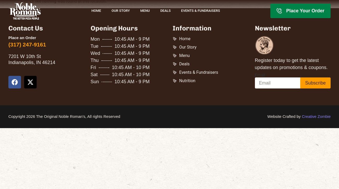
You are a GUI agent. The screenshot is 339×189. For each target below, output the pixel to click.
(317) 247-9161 (27, 44)
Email (260, 75)
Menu (145, 11)
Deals (165, 11)
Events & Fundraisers (200, 11)
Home (96, 11)
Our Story (121, 11)
